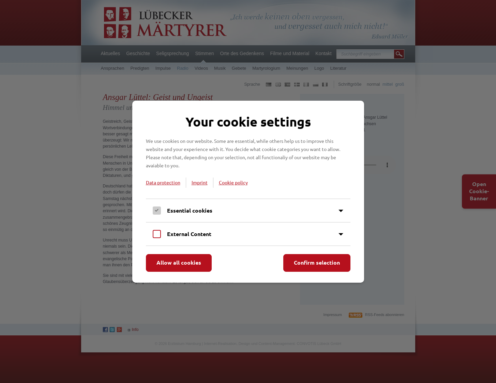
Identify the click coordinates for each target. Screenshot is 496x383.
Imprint (200, 182)
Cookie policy (233, 182)
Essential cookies (189, 210)
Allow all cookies (178, 262)
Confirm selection (317, 262)
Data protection (163, 182)
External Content (189, 233)
